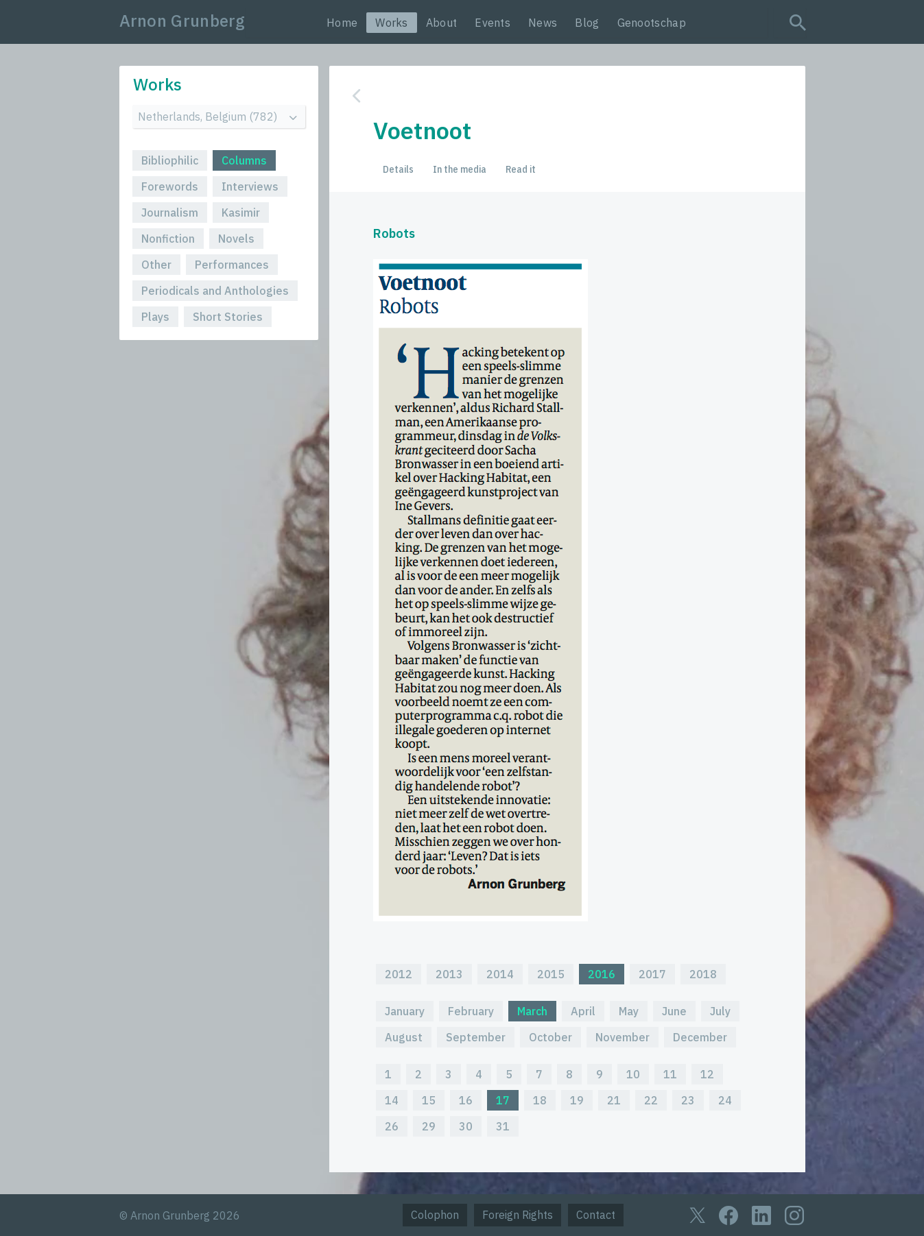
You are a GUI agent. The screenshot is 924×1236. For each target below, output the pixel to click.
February (471, 1011)
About (442, 22)
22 (651, 1100)
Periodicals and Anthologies (215, 291)
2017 (652, 974)
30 (466, 1126)
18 (540, 1100)
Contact (595, 1215)
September (476, 1037)
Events (492, 22)
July (720, 1011)
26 (392, 1126)
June (674, 1011)
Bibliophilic (169, 160)
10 (633, 1074)
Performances (232, 264)
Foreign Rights (517, 1215)
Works (391, 22)
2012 (398, 974)
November (622, 1037)
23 (688, 1100)
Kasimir (241, 212)
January (405, 1011)
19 (577, 1100)
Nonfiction (168, 238)
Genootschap (651, 22)
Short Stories (228, 317)
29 (429, 1126)
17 (503, 1100)
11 (670, 1074)
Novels (236, 238)
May (629, 1011)
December (700, 1037)
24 (725, 1100)
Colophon (435, 1215)
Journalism (169, 212)
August (404, 1037)
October (550, 1037)
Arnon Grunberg (182, 21)
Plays (155, 317)
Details (398, 169)
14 (392, 1100)
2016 (601, 974)
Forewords (169, 186)
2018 (703, 974)
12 (707, 1074)
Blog (587, 22)
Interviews (250, 186)
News (542, 22)
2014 (500, 974)
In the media (459, 169)
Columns (244, 160)
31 (503, 1126)
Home (342, 22)
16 (466, 1100)
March (532, 1011)
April (583, 1011)
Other (156, 264)
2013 (449, 974)
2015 (551, 974)
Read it (521, 169)
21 (614, 1100)
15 (429, 1100)
